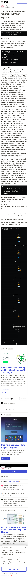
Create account (22, 2)
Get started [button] (5, 458)
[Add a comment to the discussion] (15, 404)
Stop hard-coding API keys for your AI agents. (13, 446)
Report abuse (19, 409)
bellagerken (8, 6)
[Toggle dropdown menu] (26, 349)
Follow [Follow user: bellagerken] (14, 471)
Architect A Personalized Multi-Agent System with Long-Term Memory (13, 529)
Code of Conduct (10, 409)
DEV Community (14, 481)
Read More (5, 393)
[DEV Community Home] (6, 2)
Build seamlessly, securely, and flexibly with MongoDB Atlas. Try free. (13, 370)
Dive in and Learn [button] (14, 569)
